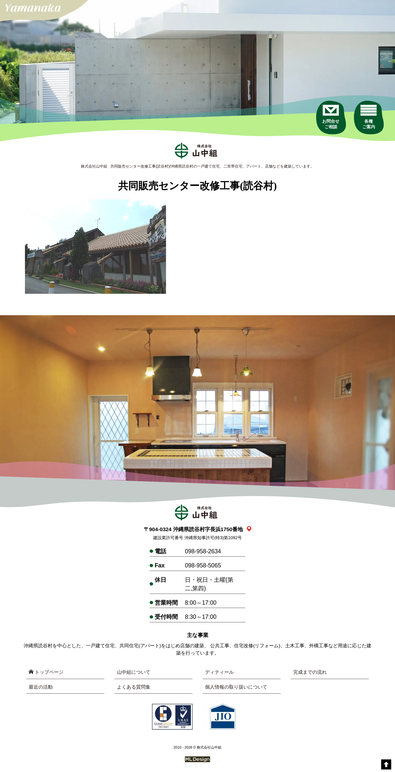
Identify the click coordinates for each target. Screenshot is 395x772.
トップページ (46, 672)
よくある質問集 (133, 687)
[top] (386, 764)
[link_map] (249, 529)
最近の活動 (41, 687)
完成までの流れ (310, 672)
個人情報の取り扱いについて (236, 687)
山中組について (133, 672)
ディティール (219, 672)
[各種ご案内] (368, 117)
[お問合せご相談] (331, 117)
